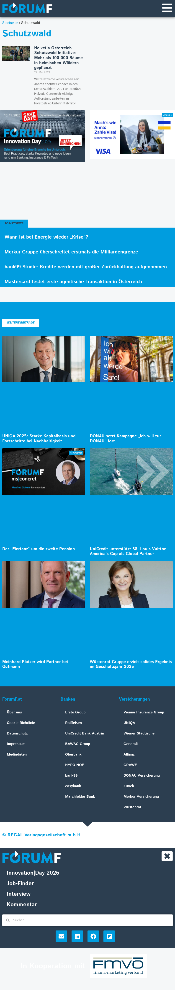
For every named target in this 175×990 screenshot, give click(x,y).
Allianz (129, 754)
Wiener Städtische (139, 733)
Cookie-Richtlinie (21, 723)
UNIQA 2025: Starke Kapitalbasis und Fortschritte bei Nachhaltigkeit (38, 438)
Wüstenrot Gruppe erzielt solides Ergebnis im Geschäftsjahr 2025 (131, 664)
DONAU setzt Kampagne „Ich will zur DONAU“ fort (125, 438)
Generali (131, 744)
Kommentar (22, 905)
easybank (73, 786)
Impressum (16, 744)
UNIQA (129, 723)
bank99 (71, 775)
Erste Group (75, 712)
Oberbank (73, 754)
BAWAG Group (77, 744)
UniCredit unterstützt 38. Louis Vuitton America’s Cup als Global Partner (128, 551)
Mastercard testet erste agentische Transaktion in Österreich (73, 282)
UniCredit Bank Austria (84, 733)
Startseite (10, 23)
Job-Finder (20, 884)
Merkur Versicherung (141, 797)
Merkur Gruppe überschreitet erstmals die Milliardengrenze (71, 252)
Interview (19, 895)
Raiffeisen (73, 723)
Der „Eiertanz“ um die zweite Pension (38, 549)
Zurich (129, 786)
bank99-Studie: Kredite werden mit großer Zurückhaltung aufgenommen (86, 267)
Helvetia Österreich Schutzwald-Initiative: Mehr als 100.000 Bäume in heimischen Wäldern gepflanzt (58, 58)
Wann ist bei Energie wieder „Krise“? (46, 237)
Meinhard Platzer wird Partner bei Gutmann (35, 664)
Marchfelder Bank (80, 797)
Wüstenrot (132, 807)
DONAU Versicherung (142, 775)
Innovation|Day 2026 (33, 874)
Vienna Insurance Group (144, 712)
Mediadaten (17, 754)
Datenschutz (17, 733)
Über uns (14, 712)
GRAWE (130, 765)
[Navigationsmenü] (167, 8)
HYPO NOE (74, 765)
